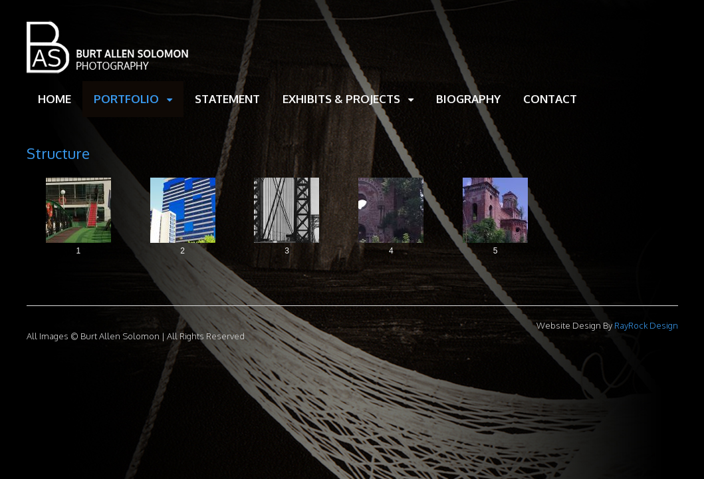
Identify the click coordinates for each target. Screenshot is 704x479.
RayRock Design (645, 325)
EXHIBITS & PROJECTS (341, 99)
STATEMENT (227, 99)
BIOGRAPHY (468, 99)
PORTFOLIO (126, 99)
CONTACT (550, 99)
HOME (54, 99)
